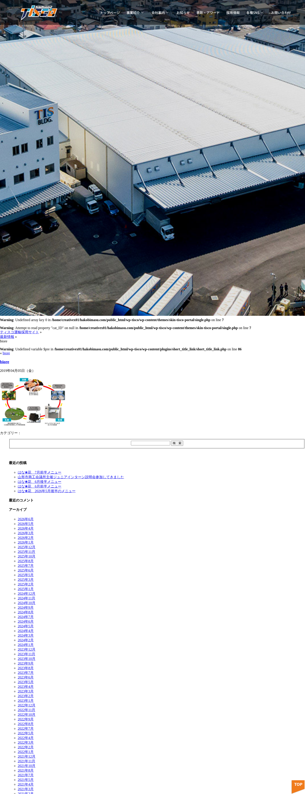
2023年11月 (26, 654)
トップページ (110, 12)
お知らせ (183, 12)
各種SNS (254, 12)
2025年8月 (26, 561)
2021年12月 (26, 756)
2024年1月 (26, 645)
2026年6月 (26, 519)
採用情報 (233, 12)
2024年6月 (26, 621)
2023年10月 (26, 659)
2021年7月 (26, 775)
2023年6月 (26, 677)
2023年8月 (26, 668)
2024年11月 (26, 598)
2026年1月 (26, 542)
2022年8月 (26, 724)
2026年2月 (26, 538)
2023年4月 (26, 687)
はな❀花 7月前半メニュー (39, 472)
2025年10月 (26, 556)
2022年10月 (26, 714)
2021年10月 (26, 766)
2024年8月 (26, 612)
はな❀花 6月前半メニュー (39, 486)
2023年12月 (26, 649)
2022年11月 (26, 710)
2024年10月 (26, 603)
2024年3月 (26, 635)
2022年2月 (26, 747)
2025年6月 (26, 570)
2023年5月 (26, 682)
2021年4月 (26, 784)
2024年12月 (26, 593)
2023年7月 (26, 673)
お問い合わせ (281, 12)
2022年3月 (26, 742)
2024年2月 (26, 640)
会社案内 (160, 12)
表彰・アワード (208, 12)
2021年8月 (26, 770)
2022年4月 (26, 738)
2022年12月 (26, 705)
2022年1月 (26, 752)
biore (6, 353)
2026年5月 (26, 524)
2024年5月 (26, 626)
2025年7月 (26, 566)
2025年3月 (26, 579)
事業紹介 (135, 12)
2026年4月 (26, 528)
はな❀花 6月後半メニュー (39, 482)
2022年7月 (26, 728)
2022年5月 (26, 733)
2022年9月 (26, 719)
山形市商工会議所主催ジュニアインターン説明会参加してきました (71, 477)
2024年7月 (26, 617)
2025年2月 (26, 584)
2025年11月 (26, 552)
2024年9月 (26, 607)
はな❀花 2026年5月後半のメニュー (47, 491)
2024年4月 (26, 631)
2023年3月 (26, 691)
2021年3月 (26, 789)
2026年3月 (26, 533)
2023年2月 (26, 696)
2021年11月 (26, 761)
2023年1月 (26, 700)
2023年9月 (26, 663)
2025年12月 (26, 547)
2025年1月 (26, 589)
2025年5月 (26, 575)
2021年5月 (26, 780)
